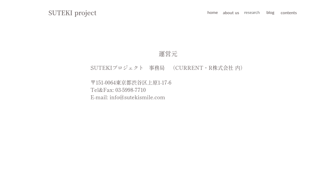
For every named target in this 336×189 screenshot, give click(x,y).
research (252, 12)
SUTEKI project (73, 12)
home (212, 12)
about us (231, 12)
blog (270, 12)
